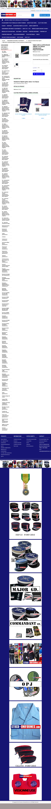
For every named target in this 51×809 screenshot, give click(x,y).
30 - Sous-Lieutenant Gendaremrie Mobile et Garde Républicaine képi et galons (5, 145)
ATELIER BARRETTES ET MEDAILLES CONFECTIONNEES (14, 22)
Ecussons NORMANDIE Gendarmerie (5, 351)
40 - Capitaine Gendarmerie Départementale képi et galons (5, 170)
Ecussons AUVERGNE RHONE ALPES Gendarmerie (6, 279)
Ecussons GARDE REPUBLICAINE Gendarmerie (5, 309)
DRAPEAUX (9, 25)
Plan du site (16, 446)
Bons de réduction (29, 446)
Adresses (28, 444)
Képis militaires (4, 439)
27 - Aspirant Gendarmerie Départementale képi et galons (5, 132)
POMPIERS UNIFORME (33, 31)
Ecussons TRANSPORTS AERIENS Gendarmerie (5, 384)
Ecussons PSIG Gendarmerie (5, 380)
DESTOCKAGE (20, 37)
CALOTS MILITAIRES (42, 22)
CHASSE (3, 25)
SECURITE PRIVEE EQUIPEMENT (9, 37)
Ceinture (4, 236)
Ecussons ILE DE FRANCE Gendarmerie (5, 329)
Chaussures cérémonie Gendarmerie (5, 247)
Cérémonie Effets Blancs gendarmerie (5, 243)
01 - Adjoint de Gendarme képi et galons (5, 55)
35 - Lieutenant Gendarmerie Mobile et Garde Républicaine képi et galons (5, 164)
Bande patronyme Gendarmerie (5, 226)
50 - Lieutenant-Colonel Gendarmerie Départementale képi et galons (5, 194)
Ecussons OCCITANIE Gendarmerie (5, 366)
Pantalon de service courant (5, 412)
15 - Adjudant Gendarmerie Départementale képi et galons (5, 96)
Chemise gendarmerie (4, 256)
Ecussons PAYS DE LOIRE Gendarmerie (5, 370)
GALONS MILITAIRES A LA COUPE (20, 25)
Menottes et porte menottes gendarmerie (5, 408)
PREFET (38, 34)
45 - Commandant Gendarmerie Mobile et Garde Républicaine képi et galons (5, 187)
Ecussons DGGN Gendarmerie (5, 301)
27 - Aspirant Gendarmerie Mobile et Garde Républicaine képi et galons (5, 138)
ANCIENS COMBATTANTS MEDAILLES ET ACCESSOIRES (17, 20)
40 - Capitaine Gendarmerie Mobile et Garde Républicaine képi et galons (5, 175)
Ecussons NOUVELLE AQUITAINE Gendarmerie (5, 356)
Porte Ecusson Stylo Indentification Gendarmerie (5, 421)
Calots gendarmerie (4, 234)
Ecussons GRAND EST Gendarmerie (5, 313)
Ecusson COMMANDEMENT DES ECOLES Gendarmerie (5, 270)
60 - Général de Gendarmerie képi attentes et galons (6, 219)
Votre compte (30, 436)
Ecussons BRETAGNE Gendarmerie (5, 289)
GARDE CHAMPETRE (33, 25)
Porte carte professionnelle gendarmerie (5, 415)
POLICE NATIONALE (30, 34)
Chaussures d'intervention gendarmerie (5, 252)
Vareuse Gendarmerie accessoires (5, 428)
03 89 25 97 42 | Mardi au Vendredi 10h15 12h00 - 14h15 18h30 (22, 8)
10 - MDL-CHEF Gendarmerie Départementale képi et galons (5, 84)
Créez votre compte (45, 10)
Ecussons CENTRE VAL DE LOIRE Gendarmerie (5, 293)
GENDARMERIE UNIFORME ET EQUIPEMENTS (11, 28)
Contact (3, 8)
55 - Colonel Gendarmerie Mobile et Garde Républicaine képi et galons (5, 213)
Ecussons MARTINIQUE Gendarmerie (5, 337)
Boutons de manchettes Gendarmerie (5, 230)
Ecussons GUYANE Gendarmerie (5, 321)
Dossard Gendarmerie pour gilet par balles (6, 265)
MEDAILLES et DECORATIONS (8, 31)
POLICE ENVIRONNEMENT (19, 34)
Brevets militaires (31, 22)
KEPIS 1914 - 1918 (26, 28)
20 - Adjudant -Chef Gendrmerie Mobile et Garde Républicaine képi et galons (5, 108)
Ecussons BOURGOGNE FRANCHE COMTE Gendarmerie (5, 284)
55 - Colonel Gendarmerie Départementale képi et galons (5, 208)
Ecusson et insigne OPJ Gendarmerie (6, 275)
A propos (15, 440)
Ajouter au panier (38, 74)
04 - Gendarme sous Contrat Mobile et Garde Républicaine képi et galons (5, 61)
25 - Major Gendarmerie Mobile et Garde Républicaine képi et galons (5, 126)
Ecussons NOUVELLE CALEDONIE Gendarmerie (5, 361)
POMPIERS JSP (43, 31)
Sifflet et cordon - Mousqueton (5, 425)
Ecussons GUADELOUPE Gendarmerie (5, 317)
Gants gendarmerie (4, 393)
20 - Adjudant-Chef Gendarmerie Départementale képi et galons (6, 115)
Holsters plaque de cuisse (6, 396)
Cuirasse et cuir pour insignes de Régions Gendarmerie (5, 260)
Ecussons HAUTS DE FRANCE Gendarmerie (5, 324)
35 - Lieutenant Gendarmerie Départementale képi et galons (5, 158)
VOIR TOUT (27, 37)
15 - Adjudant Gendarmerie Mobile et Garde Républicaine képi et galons (5, 102)
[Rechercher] (25, 15)
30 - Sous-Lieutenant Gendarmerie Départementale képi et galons (5, 152)
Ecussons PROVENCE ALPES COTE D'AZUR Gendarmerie (5, 376)
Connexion (38, 10)
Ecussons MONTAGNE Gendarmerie (5, 346)
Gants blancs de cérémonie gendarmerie (5, 389)
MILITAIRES (18, 31)
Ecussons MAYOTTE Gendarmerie (5, 342)
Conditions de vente (17, 439)
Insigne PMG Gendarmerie (5, 400)
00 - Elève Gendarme (4, 52)
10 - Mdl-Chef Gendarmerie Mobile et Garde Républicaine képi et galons (5, 90)
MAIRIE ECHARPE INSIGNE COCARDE (40, 28)
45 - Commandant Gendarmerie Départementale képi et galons (5, 182)
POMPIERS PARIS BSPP (7, 34)
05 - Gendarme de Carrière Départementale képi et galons (5, 72)
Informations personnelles (31, 439)
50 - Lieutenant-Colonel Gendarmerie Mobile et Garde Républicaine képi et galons (5, 201)
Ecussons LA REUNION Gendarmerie (5, 333)
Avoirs (27, 442)
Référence (35, 51)
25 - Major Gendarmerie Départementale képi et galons (5, 120)
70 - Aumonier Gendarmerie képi (6, 223)
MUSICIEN (25, 31)
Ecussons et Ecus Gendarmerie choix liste (5, 304)
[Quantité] (39, 70)
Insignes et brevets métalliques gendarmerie (6, 403)
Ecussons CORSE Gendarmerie (5, 298)
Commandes (28, 440)
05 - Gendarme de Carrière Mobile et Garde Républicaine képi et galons (6, 78)
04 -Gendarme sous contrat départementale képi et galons (5, 67)
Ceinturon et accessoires (4, 240)
